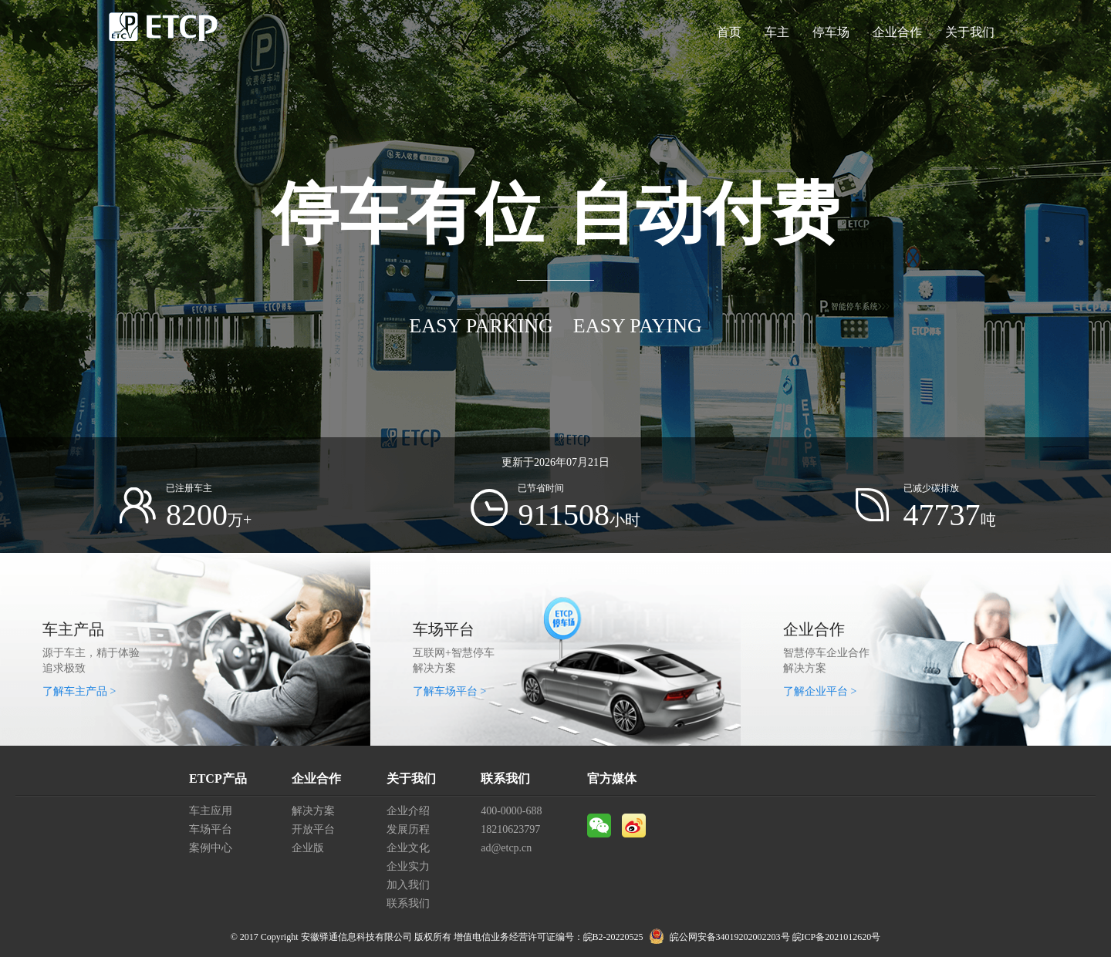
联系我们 (408, 903)
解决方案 (313, 811)
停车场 (830, 32)
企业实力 (408, 866)
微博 (634, 825)
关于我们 (969, 32)
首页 (729, 32)
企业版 (308, 848)
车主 (777, 32)
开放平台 (313, 829)
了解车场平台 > (449, 691)
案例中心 (210, 848)
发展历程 (408, 829)
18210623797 (510, 829)
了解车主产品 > (79, 691)
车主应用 (210, 811)
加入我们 (408, 885)
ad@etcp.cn (506, 848)
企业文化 (408, 848)
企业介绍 (408, 811)
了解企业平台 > (819, 691)
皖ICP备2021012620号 (836, 937)
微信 (599, 825)
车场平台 (210, 829)
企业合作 (897, 32)
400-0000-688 (511, 811)
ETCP (163, 32)
